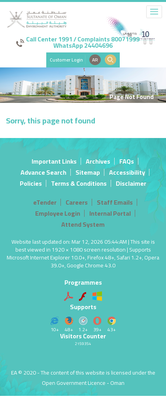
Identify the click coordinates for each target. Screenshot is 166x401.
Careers (77, 202)
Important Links (54, 161)
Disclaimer (131, 183)
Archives (98, 161)
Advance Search (43, 172)
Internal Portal (110, 213)
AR (95, 59)
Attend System (83, 224)
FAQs (126, 161)
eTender (45, 202)
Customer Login (66, 59)
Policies (31, 183)
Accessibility (127, 172)
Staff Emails (115, 202)
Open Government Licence (74, 383)
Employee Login (57, 213)
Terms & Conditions (79, 183)
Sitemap (87, 172)
